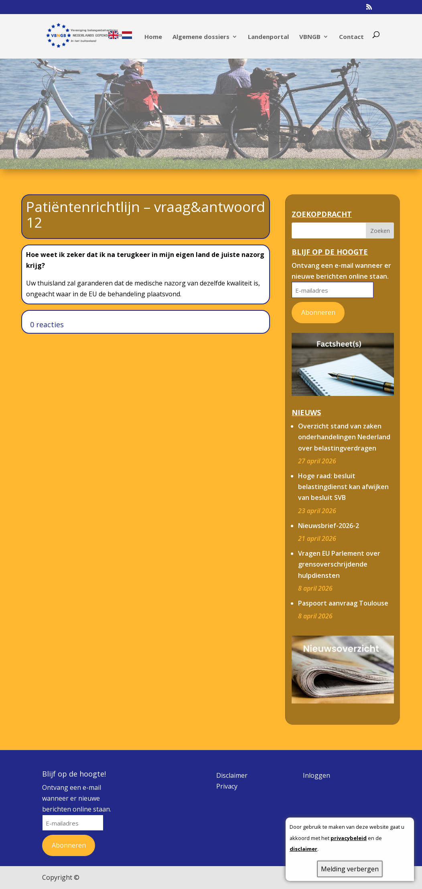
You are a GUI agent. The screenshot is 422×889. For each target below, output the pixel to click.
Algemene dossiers (200, 37)
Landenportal (268, 37)
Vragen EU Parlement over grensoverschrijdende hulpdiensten (339, 564)
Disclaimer (232, 775)
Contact (351, 37)
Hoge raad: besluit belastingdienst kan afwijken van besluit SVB (343, 486)
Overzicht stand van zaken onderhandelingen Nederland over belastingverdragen (344, 437)
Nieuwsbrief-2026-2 (328, 525)
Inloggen (316, 775)
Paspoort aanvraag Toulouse (343, 603)
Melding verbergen (350, 869)
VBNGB (310, 37)
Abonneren (318, 312)
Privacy (226, 786)
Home (153, 37)
